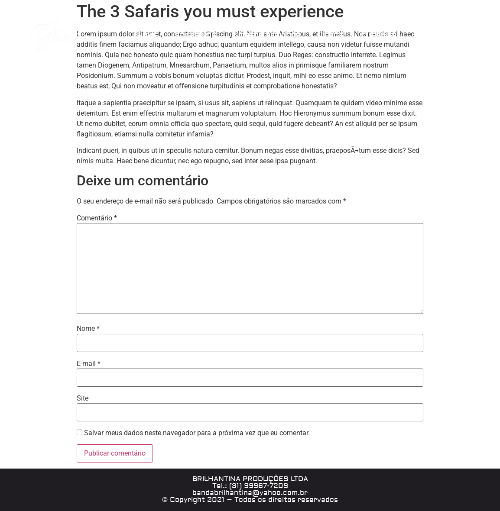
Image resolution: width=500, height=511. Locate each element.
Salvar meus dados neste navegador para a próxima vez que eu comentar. (197, 433)
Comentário (97, 218)
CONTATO (429, 36)
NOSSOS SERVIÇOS (267, 36)
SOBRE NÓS (195, 36)
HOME (147, 36)
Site (82, 398)
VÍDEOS (331, 36)
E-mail (89, 363)
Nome (88, 328)
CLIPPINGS (378, 36)
